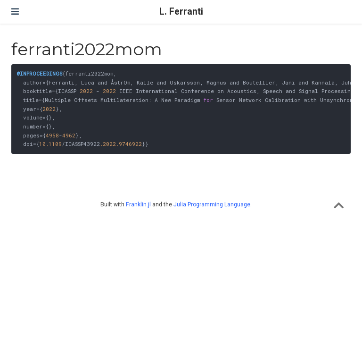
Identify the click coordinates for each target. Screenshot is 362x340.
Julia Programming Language (211, 204)
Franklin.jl (138, 204)
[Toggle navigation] (15, 11)
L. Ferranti (181, 11)
